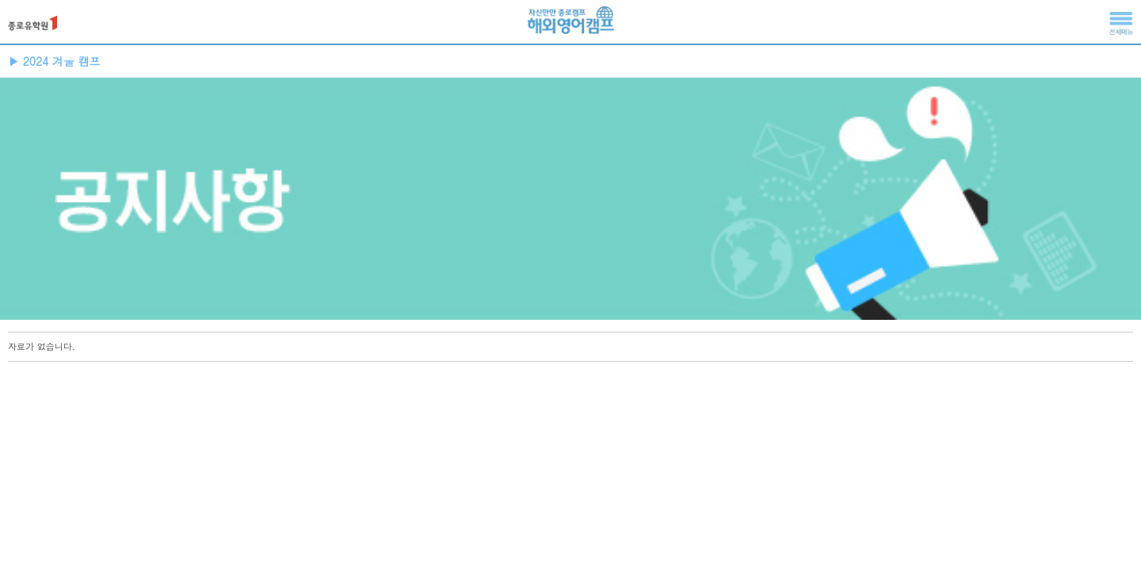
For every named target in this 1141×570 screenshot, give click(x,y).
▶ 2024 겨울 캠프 (54, 61)
